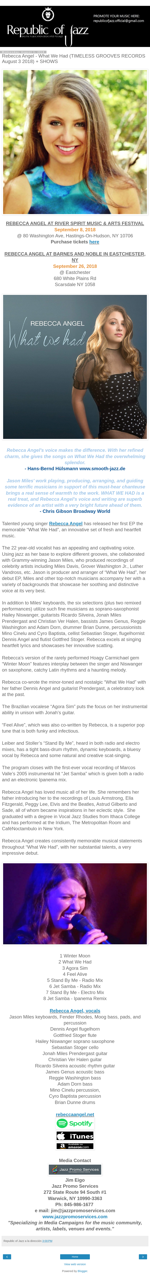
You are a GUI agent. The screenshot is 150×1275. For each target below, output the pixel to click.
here (94, 241)
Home (75, 1256)
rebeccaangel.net (75, 1114)
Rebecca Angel (66, 523)
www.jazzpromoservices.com (75, 1216)
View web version (75, 1264)
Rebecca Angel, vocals (75, 1010)
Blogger (82, 1271)
